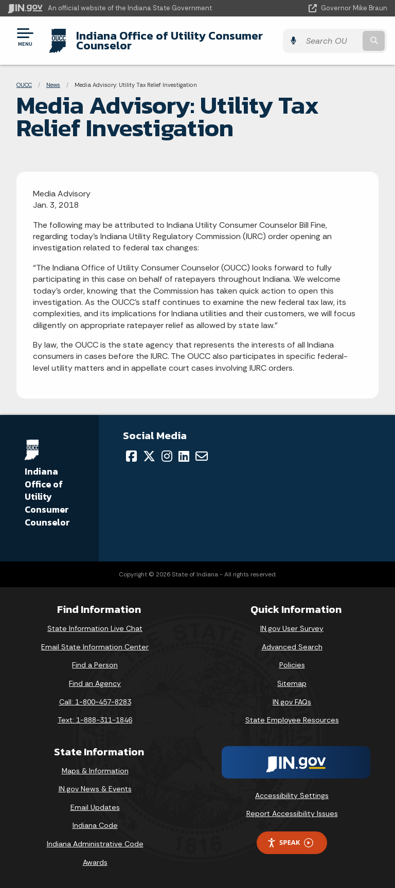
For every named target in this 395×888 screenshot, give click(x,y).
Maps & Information (95, 770)
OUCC (24, 84)
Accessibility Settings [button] (292, 795)
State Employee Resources (292, 719)
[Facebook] (131, 456)
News (53, 84)
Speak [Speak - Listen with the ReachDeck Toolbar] (290, 842)
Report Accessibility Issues (292, 813)
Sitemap (292, 683)
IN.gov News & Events (95, 788)
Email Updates (95, 807)
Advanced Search (292, 646)
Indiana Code (95, 825)
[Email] (201, 456)
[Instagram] (166, 456)
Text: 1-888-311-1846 (95, 719)
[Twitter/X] (149, 456)
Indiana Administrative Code (95, 843)
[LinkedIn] (183, 456)
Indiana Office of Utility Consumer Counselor (169, 40)
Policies (292, 664)
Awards (95, 862)
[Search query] (332, 41)
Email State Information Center (95, 646)
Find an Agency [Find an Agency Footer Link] (95, 683)
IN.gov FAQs (292, 701)
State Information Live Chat (94, 628)
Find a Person (95, 664)
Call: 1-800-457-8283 (95, 701)
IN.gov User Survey (292, 628)
